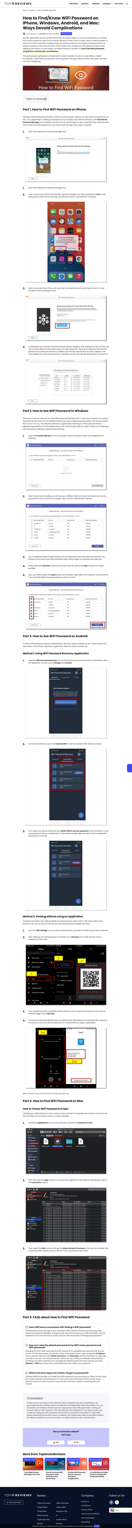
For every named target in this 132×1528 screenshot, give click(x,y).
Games (59, 1523)
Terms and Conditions (90, 1514)
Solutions (107, 3)
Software (96, 3)
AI (57, 1515)
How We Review (87, 1518)
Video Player (42, 1507)
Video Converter (43, 1503)
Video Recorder (62, 1503)
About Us (85, 1501)
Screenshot (41, 1511)
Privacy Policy (87, 1509)
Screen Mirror (61, 1519)
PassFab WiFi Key (33, 424)
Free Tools (119, 3)
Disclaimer (85, 1522)
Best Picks (73, 3)
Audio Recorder (43, 1519)
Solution (32, 10)
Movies (40, 1523)
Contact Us (85, 1505)
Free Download (13, 1502)
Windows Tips (66, 34)
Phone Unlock (42, 1515)
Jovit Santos (31, 34)
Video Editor (61, 1507)
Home (25, 10)
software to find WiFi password (39, 1093)
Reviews (85, 3)
